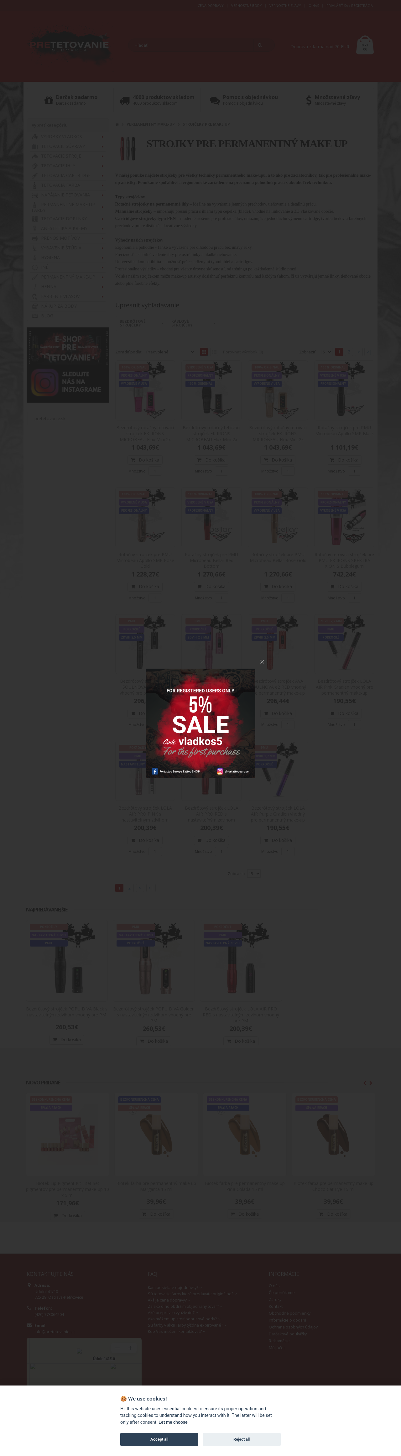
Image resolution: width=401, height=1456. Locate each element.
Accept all (159, 1439)
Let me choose (173, 1422)
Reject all (241, 1439)
